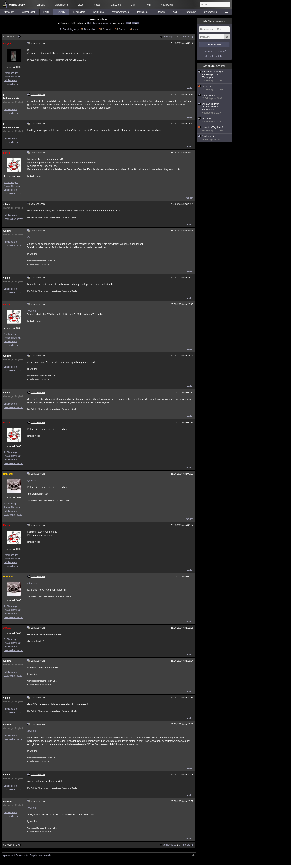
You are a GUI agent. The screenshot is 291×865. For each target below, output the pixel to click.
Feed (128, 23)
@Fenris (31, 480)
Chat (133, 5)
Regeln (33, 855)
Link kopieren (10, 80)
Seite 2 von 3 (12, 36)
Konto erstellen (216, 56)
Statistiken (115, 5)
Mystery (61, 12)
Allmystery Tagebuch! (214, 129)
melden (189, 88)
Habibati (8, 474)
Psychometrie (214, 138)
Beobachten (90, 29)
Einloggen (216, 44)
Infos (135, 29)
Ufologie (161, 12)
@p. (29, 237)
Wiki (149, 5)
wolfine (7, 230)
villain (6, 204)
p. (4, 94)
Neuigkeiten (167, 5)
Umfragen (191, 12)
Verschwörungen (120, 12)
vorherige (168, 36)
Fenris (6, 152)
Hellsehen (92, 23)
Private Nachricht (12, 76)
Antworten (107, 29)
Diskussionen (61, 5)
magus (7, 43)
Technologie (143, 12)
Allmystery (17, 4)
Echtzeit (41, 5)
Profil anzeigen (11, 73)
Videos (97, 5)
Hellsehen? (214, 120)
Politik (46, 12)
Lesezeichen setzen (13, 84)
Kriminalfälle (79, 12)
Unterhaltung (210, 12)
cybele (7, 628)
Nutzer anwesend (214, 21)
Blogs (81, 5)
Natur (175, 12)
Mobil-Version (45, 855)
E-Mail (135, 23)
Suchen (123, 29)
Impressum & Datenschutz (15, 855)
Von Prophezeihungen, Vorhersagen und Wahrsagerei (214, 76)
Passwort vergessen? (214, 51)
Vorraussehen (104, 23)
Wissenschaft (28, 12)
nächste (186, 36)
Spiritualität (98, 12)
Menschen (9, 12)
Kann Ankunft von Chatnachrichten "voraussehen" (214, 108)
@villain (31, 310)
